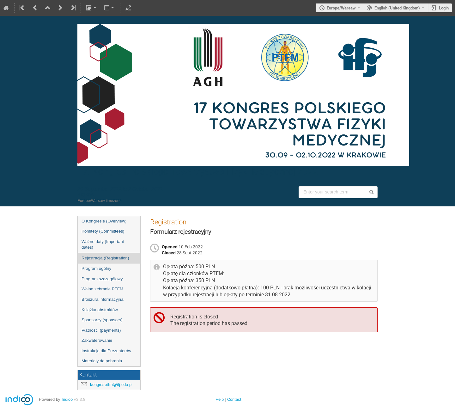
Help (219, 399)
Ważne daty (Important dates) (103, 244)
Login (444, 8)
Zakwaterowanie (97, 340)
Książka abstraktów (100, 309)
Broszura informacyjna (103, 299)
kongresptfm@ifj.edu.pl (111, 384)
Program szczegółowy (102, 278)
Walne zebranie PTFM (102, 289)
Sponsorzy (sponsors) (102, 319)
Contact (234, 399)
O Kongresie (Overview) (104, 221)
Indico (67, 399)
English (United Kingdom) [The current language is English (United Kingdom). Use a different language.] (397, 8)
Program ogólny (96, 268)
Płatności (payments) (101, 330)
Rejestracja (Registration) (105, 258)
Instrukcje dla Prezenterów (106, 350)
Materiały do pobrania (102, 361)
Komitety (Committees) (103, 231)
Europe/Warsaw (341, 8)
